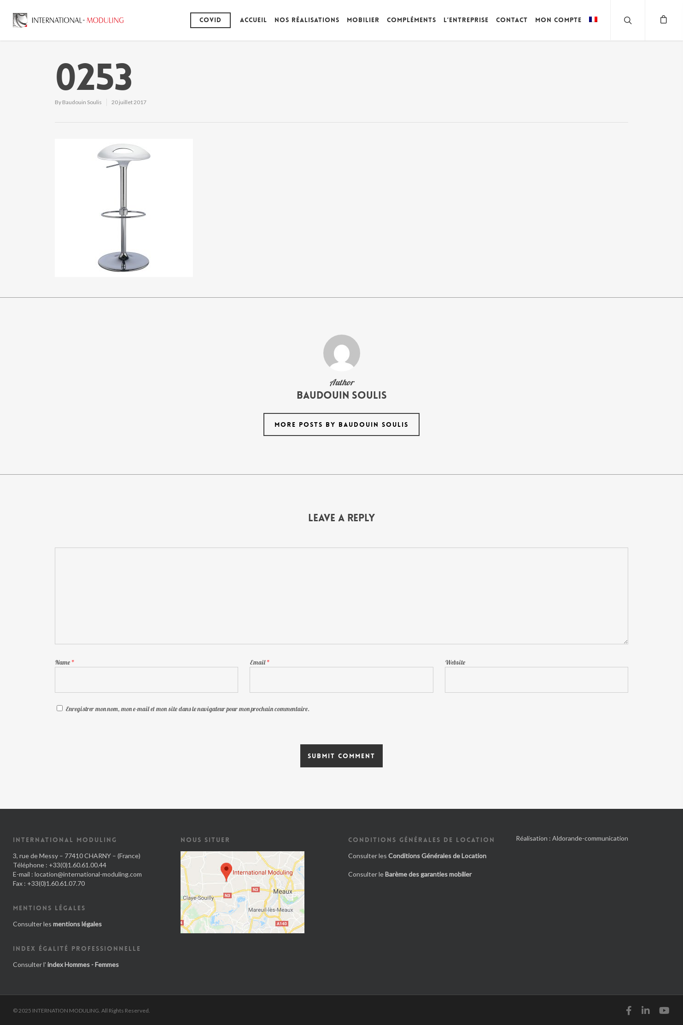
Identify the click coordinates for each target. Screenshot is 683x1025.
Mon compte (558, 20)
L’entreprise (466, 20)
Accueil (253, 20)
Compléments (411, 20)
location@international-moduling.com (88, 874)
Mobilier (363, 20)
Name (65, 662)
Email (260, 662)
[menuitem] (593, 27)
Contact (512, 20)
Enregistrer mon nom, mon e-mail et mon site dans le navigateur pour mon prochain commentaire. (187, 709)
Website (455, 662)
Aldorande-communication (590, 838)
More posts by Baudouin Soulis (341, 424)
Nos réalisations (306, 20)
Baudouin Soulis (82, 102)
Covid (210, 20)
